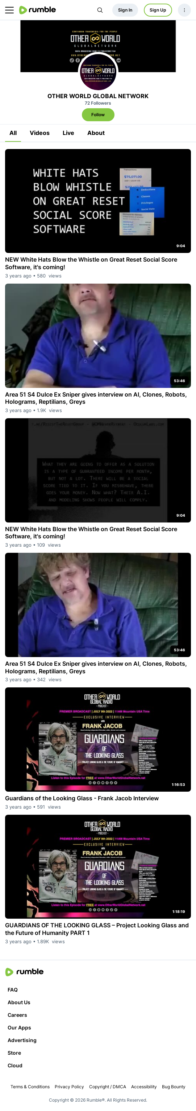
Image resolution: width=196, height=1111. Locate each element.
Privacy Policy (69, 1086)
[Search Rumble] (100, 10)
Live (68, 132)
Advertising (22, 1040)
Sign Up (158, 10)
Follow (98, 114)
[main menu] (9, 10)
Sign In (125, 10)
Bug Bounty (173, 1086)
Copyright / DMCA (107, 1086)
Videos (40, 132)
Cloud (15, 1065)
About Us (19, 1002)
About (96, 132)
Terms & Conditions (30, 1086)
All (13, 132)
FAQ (13, 990)
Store (14, 1053)
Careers (17, 1015)
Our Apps (19, 1027)
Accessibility (144, 1086)
